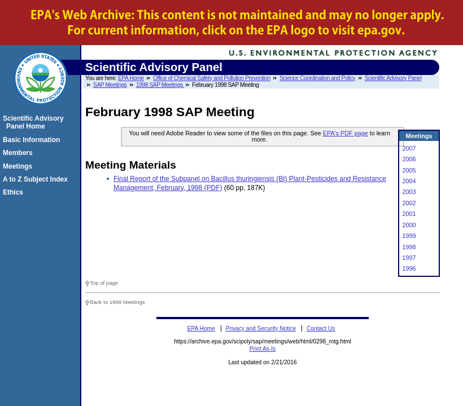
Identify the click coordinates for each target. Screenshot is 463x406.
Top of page (104, 283)
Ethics (14, 192)
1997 (409, 257)
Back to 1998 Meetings (117, 302)
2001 (409, 213)
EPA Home (131, 78)
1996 (409, 268)
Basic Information (33, 140)
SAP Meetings (109, 85)
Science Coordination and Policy (317, 78)
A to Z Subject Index (37, 179)
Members (19, 153)
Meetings (19, 166)
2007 (409, 148)
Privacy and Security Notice (261, 328)
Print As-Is (263, 349)
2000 (409, 225)
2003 (409, 191)
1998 (409, 247)
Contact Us (321, 328)
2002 (409, 203)
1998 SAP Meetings (160, 85)
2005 (409, 170)
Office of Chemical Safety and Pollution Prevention (211, 78)
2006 (409, 159)
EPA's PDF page (345, 133)
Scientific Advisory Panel (393, 78)
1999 (409, 235)
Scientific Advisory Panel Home (35, 122)
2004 (409, 181)
